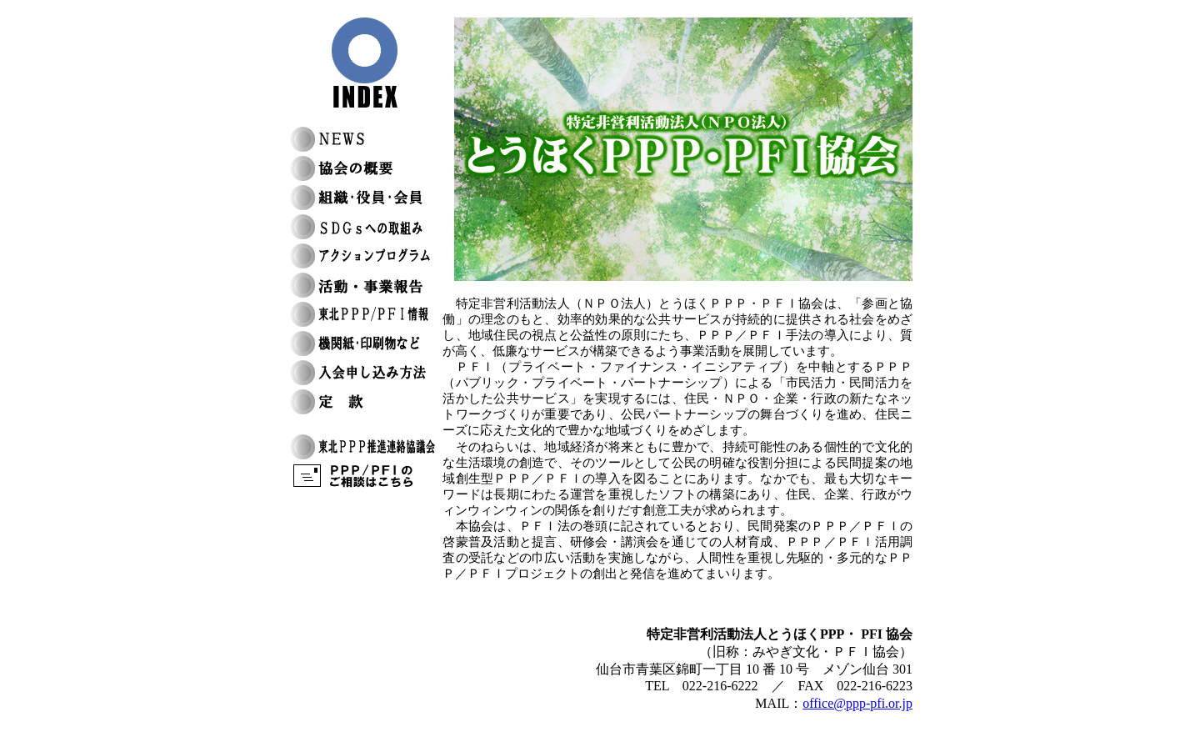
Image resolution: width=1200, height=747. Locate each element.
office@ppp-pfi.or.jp (857, 703)
